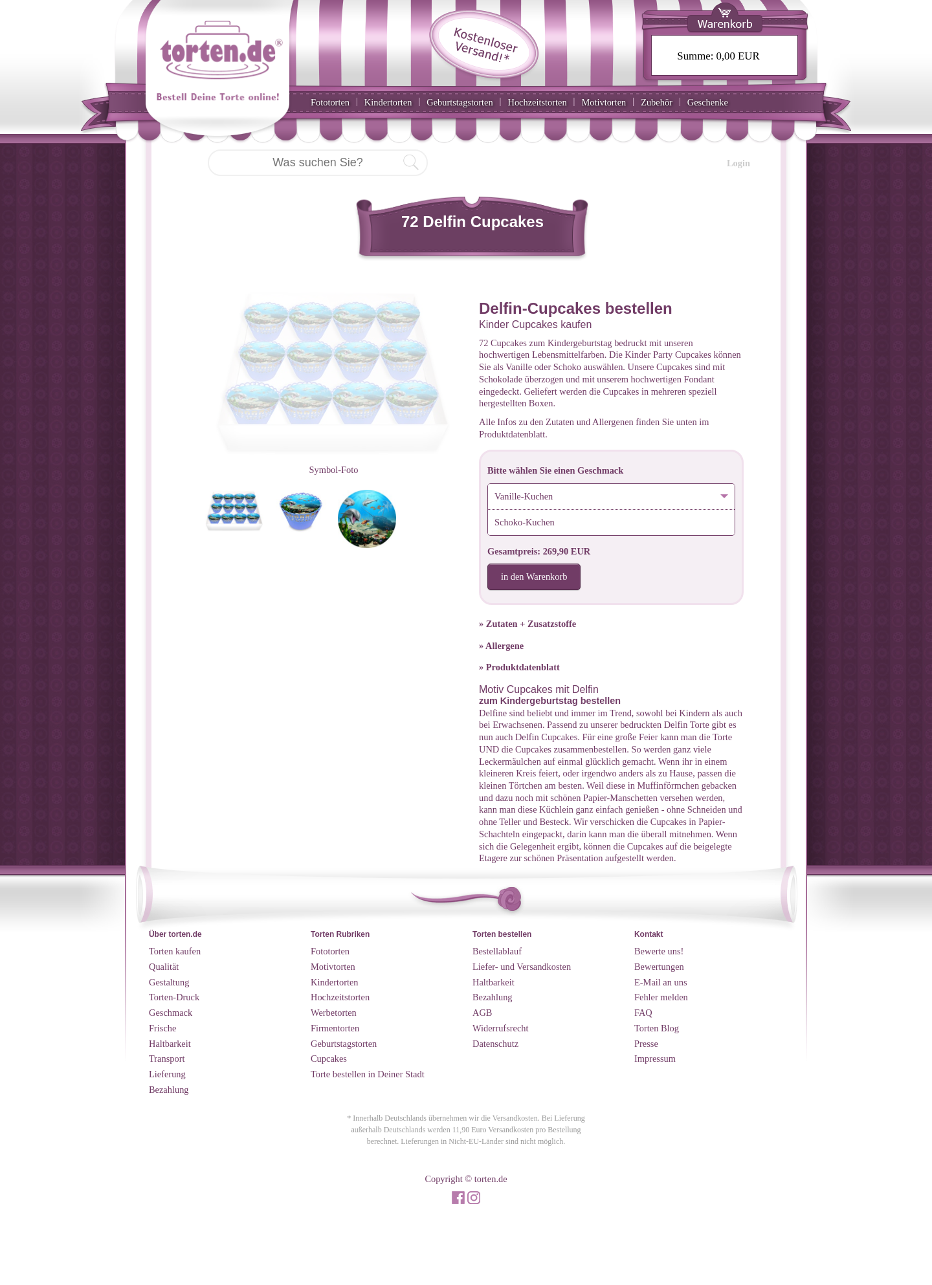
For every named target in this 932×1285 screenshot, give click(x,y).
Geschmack (170, 1012)
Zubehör (656, 102)
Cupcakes (329, 1058)
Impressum (655, 1058)
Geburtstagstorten (460, 102)
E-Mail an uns (660, 982)
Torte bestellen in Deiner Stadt (368, 1074)
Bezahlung (169, 1089)
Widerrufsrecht (500, 1028)
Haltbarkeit (170, 1043)
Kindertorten (388, 102)
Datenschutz (495, 1043)
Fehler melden (661, 997)
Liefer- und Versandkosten (521, 966)
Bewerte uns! (658, 951)
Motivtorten (603, 102)
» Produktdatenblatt (519, 667)
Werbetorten (334, 1012)
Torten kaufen (175, 951)
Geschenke (707, 102)
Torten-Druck (174, 997)
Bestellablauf (497, 951)
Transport (166, 1058)
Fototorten (330, 102)
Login (738, 163)
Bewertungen (659, 966)
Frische (162, 1028)
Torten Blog (656, 1028)
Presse (646, 1043)
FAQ (643, 1012)
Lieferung (167, 1074)
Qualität (164, 966)
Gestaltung (169, 982)
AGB (482, 1012)
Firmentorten (335, 1028)
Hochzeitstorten (536, 102)
